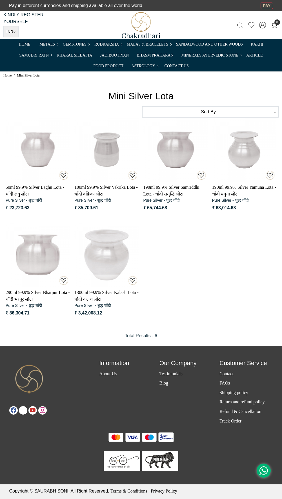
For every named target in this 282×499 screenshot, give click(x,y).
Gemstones (76, 44)
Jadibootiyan (114, 55)
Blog (163, 383)
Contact (226, 373)
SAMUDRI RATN (35, 55)
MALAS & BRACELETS (149, 44)
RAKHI (257, 44)
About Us (108, 373)
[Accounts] (262, 25)
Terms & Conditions (128, 491)
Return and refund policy (242, 401)
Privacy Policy (164, 491)
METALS (48, 44)
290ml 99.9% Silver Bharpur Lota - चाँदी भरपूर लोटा (38, 296)
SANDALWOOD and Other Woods (209, 44)
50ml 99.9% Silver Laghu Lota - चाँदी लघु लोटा (35, 190)
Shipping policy (233, 392)
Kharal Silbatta (74, 55)
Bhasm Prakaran (155, 55)
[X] (23, 410)
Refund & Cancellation (240, 411)
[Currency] (11, 31)
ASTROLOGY (144, 66)
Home (24, 44)
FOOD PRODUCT (108, 66)
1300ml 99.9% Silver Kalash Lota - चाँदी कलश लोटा (106, 296)
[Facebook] (13, 410)
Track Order (230, 421)
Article (254, 55)
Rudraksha (108, 44)
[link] (240, 25)
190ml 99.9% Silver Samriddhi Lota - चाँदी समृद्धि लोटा (171, 190)
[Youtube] (32, 410)
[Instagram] (42, 410)
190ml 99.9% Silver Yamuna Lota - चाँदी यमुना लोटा (244, 190)
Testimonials (171, 373)
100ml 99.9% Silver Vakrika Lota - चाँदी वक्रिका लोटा (106, 190)
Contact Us (177, 66)
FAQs (224, 383)
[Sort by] (210, 112)
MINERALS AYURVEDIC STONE (211, 55)
